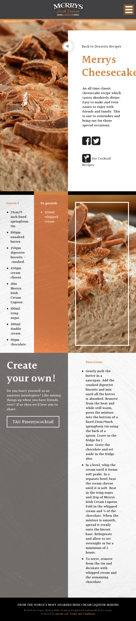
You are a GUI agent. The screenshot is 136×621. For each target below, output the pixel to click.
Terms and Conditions (82, 614)
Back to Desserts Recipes (101, 46)
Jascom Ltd (61, 614)
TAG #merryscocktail (33, 422)
